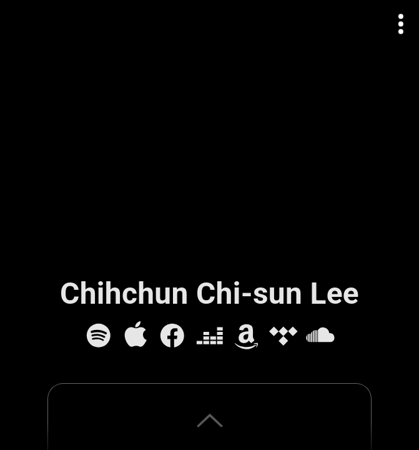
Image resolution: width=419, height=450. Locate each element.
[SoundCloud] (320, 335)
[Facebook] (172, 335)
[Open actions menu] (401, 24)
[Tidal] (283, 335)
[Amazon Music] (246, 335)
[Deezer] (209, 335)
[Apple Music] (135, 335)
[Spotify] (98, 335)
